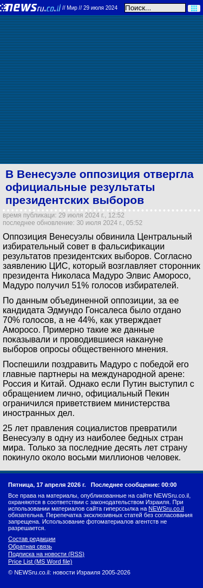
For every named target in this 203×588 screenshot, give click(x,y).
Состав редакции (31, 539)
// (89, 8)
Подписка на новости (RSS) (46, 554)
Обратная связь (30, 546)
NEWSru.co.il (166, 508)
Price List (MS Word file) (40, 561)
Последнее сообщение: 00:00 (134, 484)
